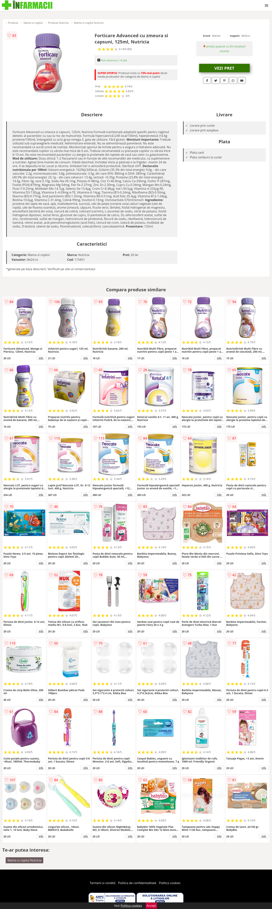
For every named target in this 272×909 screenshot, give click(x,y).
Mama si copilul (32, 23)
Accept (151, 906)
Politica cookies (170, 883)
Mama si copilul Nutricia (89, 23)
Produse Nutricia (58, 23)
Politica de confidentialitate (137, 883)
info (41, 358)
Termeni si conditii (103, 883)
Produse (13, 23)
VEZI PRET (224, 68)
